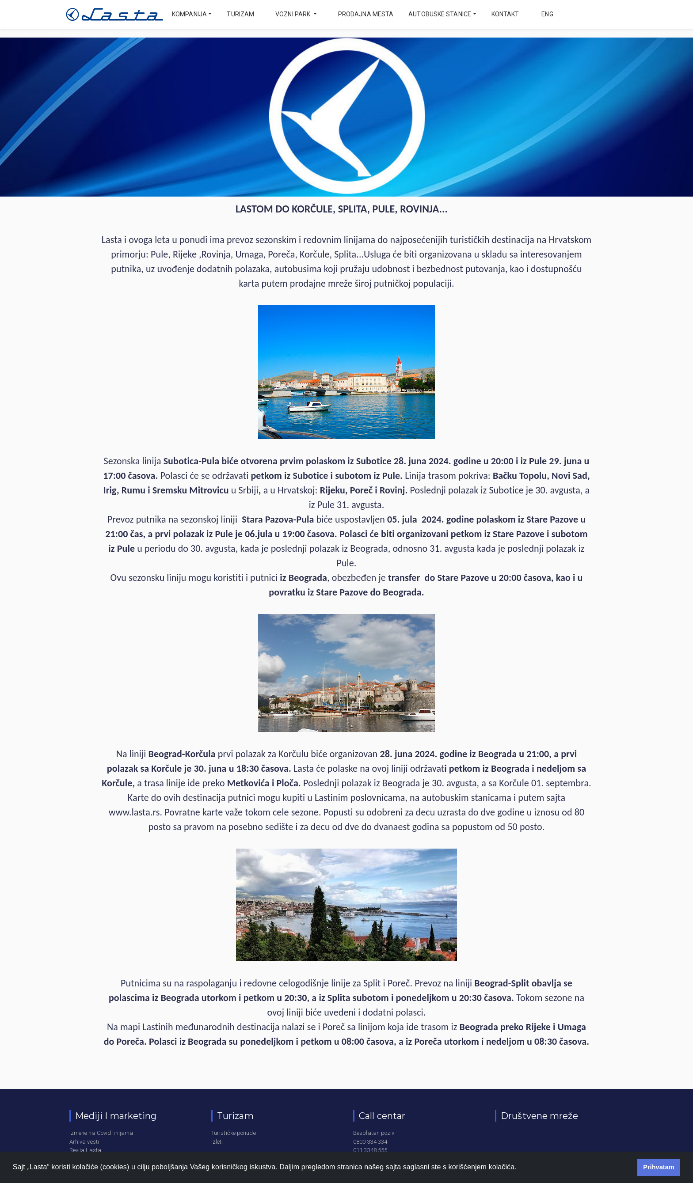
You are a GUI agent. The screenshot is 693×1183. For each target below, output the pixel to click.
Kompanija (189, 14)
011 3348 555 (370, 1150)
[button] (519, 1168)
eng (546, 14)
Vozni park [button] (293, 14)
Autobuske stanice (439, 14)
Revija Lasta (85, 1150)
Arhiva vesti (84, 1141)
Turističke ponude (233, 1133)
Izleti (217, 1141)
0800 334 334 (370, 1141)
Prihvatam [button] (658, 1167)
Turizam (240, 14)
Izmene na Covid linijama (101, 1133)
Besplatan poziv (374, 1133)
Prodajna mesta (365, 14)
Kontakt (505, 14)
